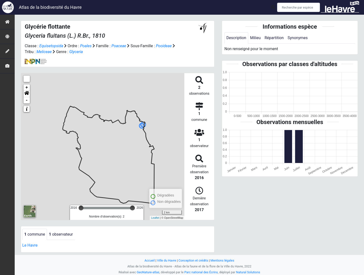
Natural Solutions (248, 272)
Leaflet (155, 217)
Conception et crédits (193, 260)
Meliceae (44, 51)
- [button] (26, 100)
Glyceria (76, 51)
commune (34, 234)
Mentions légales (222, 260)
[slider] (81, 208)
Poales (86, 46)
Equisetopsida (51, 46)
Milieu (255, 37)
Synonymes (298, 37)
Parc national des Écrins (201, 272)
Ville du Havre (166, 260)
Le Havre (30, 245)
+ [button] (26, 88)
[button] (26, 94)
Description (236, 37)
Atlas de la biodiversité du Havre (50, 7)
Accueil (149, 260)
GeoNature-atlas (148, 272)
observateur (61, 234)
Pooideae (164, 46)
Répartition (274, 37)
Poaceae (118, 46)
